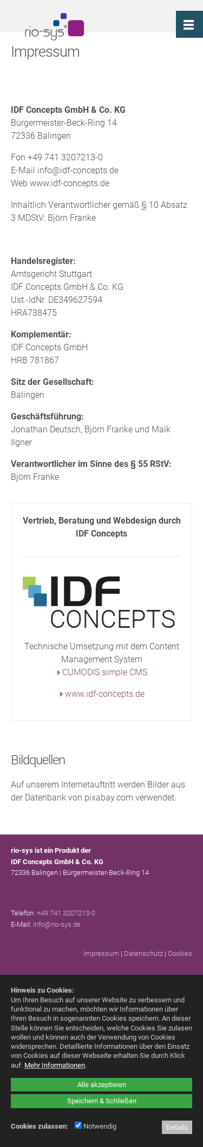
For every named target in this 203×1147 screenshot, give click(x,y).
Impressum (101, 953)
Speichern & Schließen (101, 1101)
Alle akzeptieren (101, 1085)
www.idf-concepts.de (105, 694)
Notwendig (95, 1126)
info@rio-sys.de (57, 924)
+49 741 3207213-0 (66, 913)
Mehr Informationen (54, 1065)
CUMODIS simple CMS (104, 672)
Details (177, 1127)
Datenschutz (143, 953)
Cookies (180, 953)
